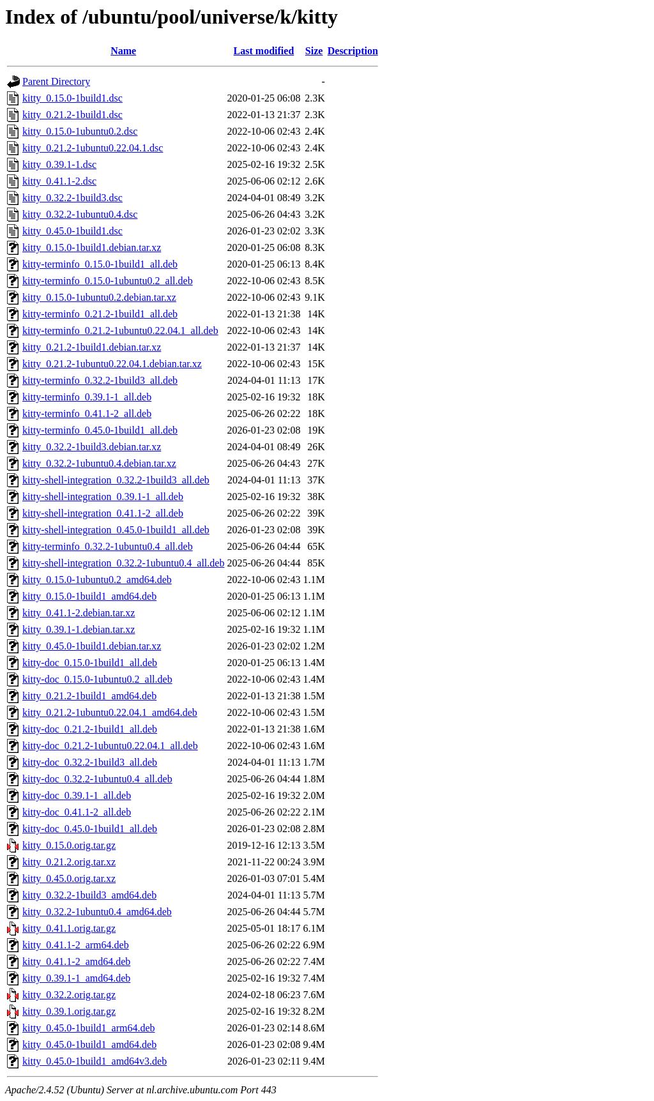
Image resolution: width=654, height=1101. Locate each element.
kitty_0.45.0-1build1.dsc (72, 230)
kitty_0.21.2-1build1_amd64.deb (89, 695)
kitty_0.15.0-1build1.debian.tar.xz (91, 247)
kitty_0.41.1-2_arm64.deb (75, 944)
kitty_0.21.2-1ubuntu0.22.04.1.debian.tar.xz (112, 363)
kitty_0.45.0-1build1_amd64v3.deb (94, 1061)
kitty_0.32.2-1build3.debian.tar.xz (91, 446)
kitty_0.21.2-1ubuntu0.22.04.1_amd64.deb (109, 712)
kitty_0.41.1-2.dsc (59, 181)
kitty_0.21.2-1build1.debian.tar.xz (91, 347)
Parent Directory (56, 81)
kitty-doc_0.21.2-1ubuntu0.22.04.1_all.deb (110, 745)
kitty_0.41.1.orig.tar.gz (69, 928)
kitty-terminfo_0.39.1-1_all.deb (86, 396)
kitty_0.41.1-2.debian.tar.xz (78, 612)
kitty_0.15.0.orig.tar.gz (69, 845)
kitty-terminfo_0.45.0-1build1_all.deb (100, 430)
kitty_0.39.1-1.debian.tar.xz (78, 629)
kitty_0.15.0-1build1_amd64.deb (89, 596)
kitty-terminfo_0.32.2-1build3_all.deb (100, 380)
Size (314, 50)
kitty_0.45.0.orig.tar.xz (69, 878)
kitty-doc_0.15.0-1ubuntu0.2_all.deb (97, 679)
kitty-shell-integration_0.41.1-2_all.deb (102, 513)
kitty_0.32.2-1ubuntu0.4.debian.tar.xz (99, 463)
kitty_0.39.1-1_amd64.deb (76, 978)
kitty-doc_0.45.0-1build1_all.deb (89, 828)
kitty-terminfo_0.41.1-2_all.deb (86, 413)
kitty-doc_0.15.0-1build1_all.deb (89, 662)
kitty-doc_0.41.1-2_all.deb (76, 812)
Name (123, 50)
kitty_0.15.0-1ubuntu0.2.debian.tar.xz (99, 297)
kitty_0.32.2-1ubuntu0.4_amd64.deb (97, 911)
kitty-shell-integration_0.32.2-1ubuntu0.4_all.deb (123, 563)
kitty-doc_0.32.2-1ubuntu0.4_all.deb (97, 778)
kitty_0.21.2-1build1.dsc (72, 114)
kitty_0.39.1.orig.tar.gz (69, 1011)
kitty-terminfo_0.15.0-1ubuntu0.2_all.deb (107, 280)
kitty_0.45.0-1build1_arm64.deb (88, 1027)
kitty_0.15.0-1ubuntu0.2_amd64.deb (97, 579)
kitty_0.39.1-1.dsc (59, 164)
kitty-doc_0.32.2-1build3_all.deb (89, 762)
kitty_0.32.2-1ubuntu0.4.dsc (79, 214)
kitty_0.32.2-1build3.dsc (72, 197)
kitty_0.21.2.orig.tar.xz (69, 861)
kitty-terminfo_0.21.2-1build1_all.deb (100, 313)
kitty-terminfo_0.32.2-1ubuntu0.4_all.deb (107, 546)
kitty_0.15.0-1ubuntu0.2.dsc (79, 131)
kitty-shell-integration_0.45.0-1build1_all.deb (115, 529)
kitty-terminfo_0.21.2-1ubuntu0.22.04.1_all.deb (120, 330)
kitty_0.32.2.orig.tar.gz (69, 994)
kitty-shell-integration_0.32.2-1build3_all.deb (115, 480)
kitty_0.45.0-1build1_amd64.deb (89, 1044)
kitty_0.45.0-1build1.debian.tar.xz (91, 646)
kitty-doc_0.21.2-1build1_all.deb (89, 729)
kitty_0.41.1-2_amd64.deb (76, 961)
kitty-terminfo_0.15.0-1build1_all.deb (100, 264)
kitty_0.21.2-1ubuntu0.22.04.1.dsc (92, 147)
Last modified (264, 50)
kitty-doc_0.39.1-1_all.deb (76, 795)
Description (353, 50)
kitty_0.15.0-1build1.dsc (72, 98)
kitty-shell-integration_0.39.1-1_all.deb (102, 496)
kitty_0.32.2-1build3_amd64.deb (89, 895)
